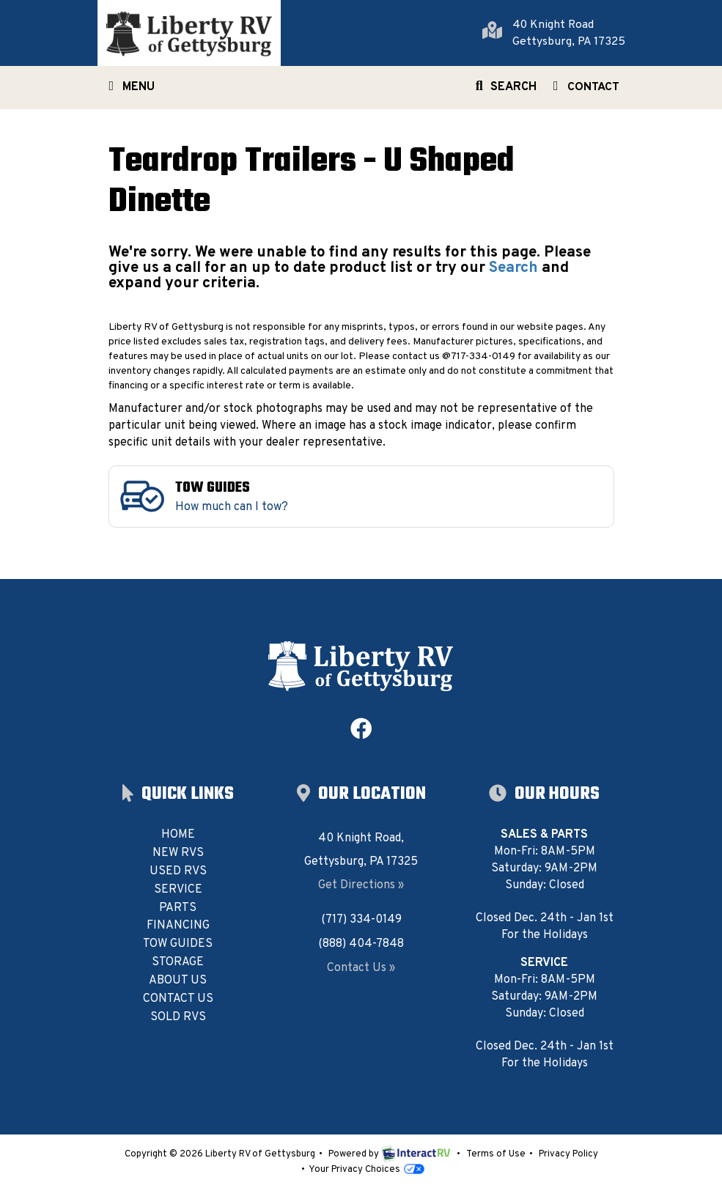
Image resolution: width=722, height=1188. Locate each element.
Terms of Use (496, 1154)
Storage (178, 962)
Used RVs (178, 871)
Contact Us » (361, 968)
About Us (178, 980)
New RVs (178, 853)
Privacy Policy (568, 1154)
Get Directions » (361, 885)
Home (178, 834)
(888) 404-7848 (361, 944)
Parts (177, 908)
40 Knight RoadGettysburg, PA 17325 (568, 33)
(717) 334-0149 (361, 919)
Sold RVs (178, 1017)
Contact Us (178, 999)
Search (504, 90)
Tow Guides (178, 944)
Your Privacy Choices (366, 1170)
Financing (178, 925)
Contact (583, 90)
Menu (132, 90)
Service (178, 889)
